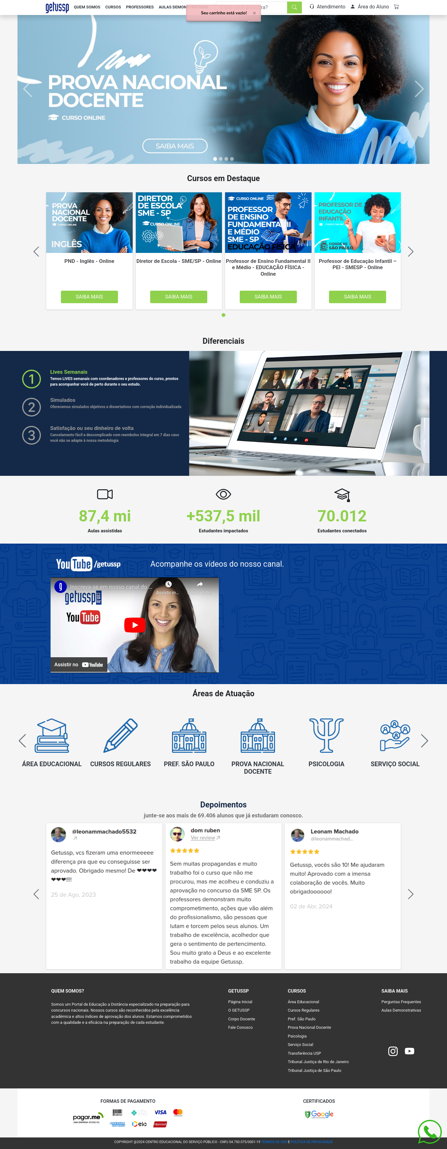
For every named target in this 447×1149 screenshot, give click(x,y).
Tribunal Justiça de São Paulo (314, 1070)
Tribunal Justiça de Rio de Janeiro (318, 1061)
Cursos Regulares (304, 1010)
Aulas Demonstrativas (183, 7)
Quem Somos (87, 7)
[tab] (223, 315)
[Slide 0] (215, 159)
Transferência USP (304, 1053)
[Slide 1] (221, 159)
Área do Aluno (369, 7)
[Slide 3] (232, 159)
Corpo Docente (241, 1019)
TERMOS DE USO (274, 1142)
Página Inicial (240, 1001)
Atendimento (327, 7)
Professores (140, 7)
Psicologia (297, 1036)
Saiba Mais (89, 297)
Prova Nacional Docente (309, 1027)
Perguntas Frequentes (401, 1001)
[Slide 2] (226, 159)
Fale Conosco (240, 1027)
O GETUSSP (238, 1010)
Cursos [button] (113, 7)
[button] (422, 741)
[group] (51, 744)
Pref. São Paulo (302, 1019)
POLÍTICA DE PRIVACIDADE (312, 1142)
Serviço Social (300, 1044)
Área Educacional (303, 1001)
